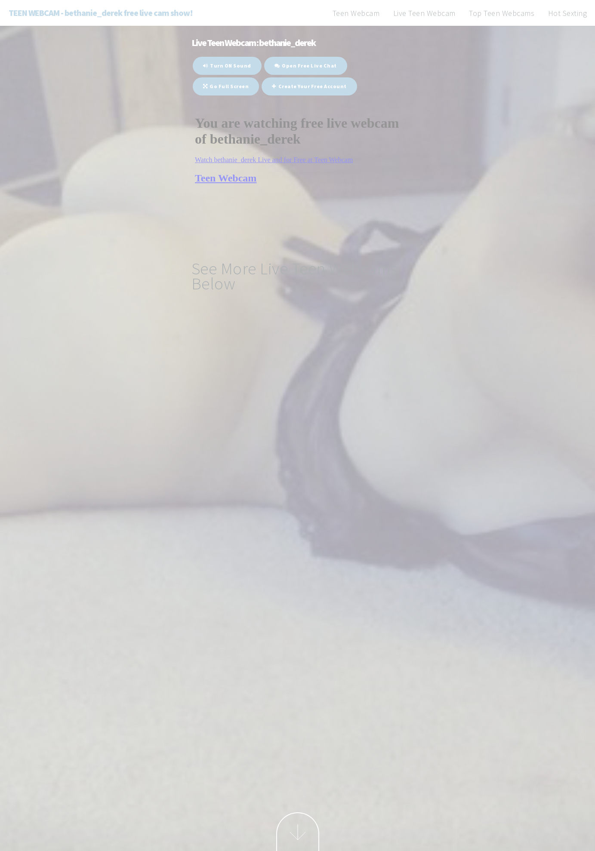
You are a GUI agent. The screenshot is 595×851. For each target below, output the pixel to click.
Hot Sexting (567, 13)
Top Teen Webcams (501, 13)
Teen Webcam (356, 13)
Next (297, 831)
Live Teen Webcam (424, 13)
